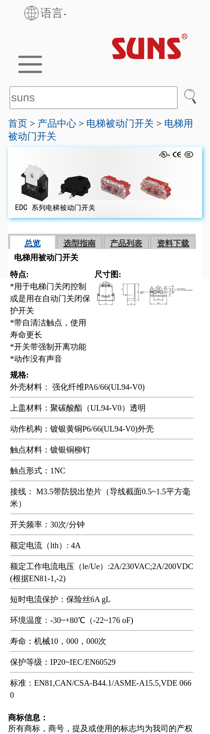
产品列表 (126, 243)
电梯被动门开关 (120, 123)
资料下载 (173, 243)
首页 (17, 123)
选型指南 (79, 243)
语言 (42, 13)
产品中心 (57, 123)
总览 (32, 243)
